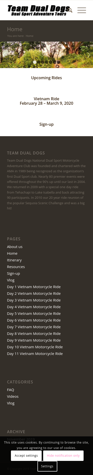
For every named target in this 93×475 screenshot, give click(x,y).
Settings (47, 466)
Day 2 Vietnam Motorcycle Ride (34, 293)
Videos (13, 396)
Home (14, 29)
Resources (16, 266)
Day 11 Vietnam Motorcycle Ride (35, 353)
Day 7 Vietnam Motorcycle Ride (34, 326)
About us (14, 246)
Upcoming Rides (46, 77)
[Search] (67, 10)
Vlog (10, 279)
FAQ (10, 389)
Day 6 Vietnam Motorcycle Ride (34, 320)
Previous (4, 55)
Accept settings (26, 455)
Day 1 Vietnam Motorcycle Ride (34, 286)
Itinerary (14, 259)
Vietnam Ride (46, 98)
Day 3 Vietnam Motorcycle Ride (34, 300)
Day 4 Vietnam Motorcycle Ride (34, 306)
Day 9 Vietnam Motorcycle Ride (34, 340)
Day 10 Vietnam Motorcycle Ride (35, 346)
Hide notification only (63, 455)
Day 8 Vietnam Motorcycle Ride (34, 333)
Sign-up (46, 124)
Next (88, 55)
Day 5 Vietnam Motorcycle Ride (34, 313)
